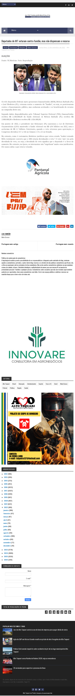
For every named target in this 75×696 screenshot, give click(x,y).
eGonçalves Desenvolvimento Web (44, 693)
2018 (6, 494)
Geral (55, 384)
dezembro (7, 546)
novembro (7, 543)
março (6, 517)
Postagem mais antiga (10, 244)
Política (12, 388)
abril (5, 520)
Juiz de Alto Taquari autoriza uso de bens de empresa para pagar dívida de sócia (40, 630)
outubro (6, 539)
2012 (6, 474)
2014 (6, 481)
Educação (21, 384)
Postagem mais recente (64, 244)
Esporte (41, 384)
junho (5, 526)
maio (5, 523)
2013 (6, 477)
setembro (7, 536)
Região (19, 388)
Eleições (22, 48)
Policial (5, 388)
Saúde (26, 388)
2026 (6, 560)
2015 (6, 484)
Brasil (6, 48)
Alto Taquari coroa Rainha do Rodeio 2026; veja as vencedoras (34, 658)
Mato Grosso (32, 48)
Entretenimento (31, 384)
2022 (6, 507)
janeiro (6, 510)
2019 (6, 497)
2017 (6, 491)
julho (5, 530)
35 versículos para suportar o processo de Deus (29, 668)
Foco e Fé (48, 384)
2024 (6, 553)
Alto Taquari (6, 384)
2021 (6, 504)
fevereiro (7, 513)
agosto (6, 533)
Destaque (13, 48)
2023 (6, 550)
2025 (6, 556)
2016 (6, 487)
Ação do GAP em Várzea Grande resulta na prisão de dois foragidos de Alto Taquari (41, 639)
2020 (6, 501)
